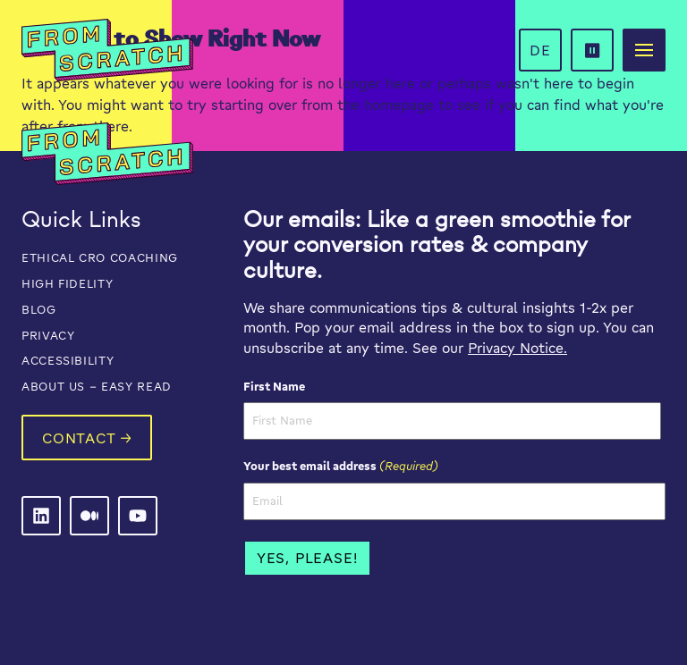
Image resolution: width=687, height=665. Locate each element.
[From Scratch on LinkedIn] (41, 515)
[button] (592, 50)
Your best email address (340, 466)
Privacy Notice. (517, 348)
